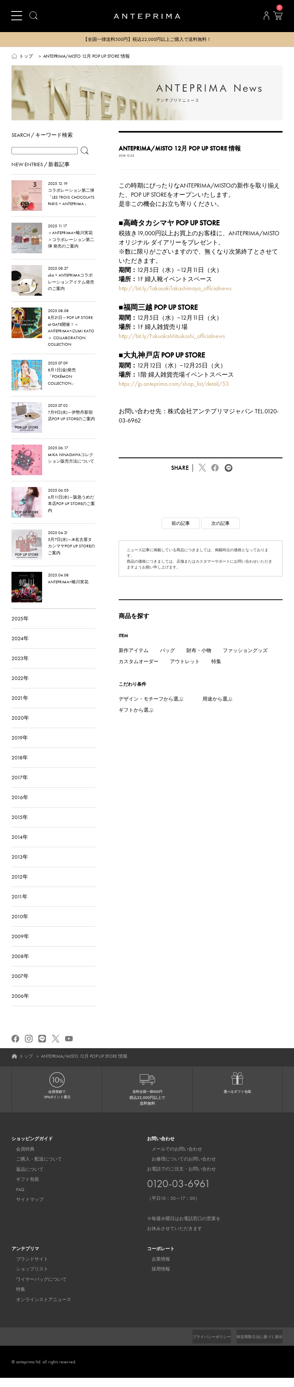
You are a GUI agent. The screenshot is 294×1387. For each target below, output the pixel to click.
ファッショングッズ (245, 659)
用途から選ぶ (217, 708)
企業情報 (156, 1269)
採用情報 (156, 1278)
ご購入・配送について (34, 1168)
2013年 (19, 866)
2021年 (19, 707)
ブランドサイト (27, 1269)
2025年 (20, 627)
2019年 (19, 746)
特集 (216, 671)
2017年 (19, 786)
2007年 (20, 985)
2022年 (20, 687)
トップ (26, 56)
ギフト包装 (22, 1189)
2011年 (19, 905)
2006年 (20, 1005)
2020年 (20, 726)
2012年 (19, 885)
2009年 (20, 945)
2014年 (19, 846)
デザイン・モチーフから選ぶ (151, 708)
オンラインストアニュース (39, 1309)
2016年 (19, 806)
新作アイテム (134, 659)
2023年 (20, 667)
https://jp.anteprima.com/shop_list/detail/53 (174, 393)
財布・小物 (198, 659)
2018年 (19, 766)
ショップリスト (27, 1278)
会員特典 (20, 1158)
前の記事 (181, 532)
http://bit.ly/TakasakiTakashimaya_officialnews (175, 298)
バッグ (167, 659)
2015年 (19, 826)
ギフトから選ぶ (136, 719)
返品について (25, 1178)
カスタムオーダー (138, 671)
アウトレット (185, 671)
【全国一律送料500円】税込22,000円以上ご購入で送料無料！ (147, 40)
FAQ (15, 1199)
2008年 (20, 965)
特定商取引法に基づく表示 (255, 1346)
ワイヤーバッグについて (36, 1288)
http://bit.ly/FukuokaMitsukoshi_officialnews (172, 345)
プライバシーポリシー (199, 1346)
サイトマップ (25, 1209)
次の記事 (220, 532)
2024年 (20, 647)
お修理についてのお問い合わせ (179, 1168)
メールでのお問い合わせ (172, 1158)
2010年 (19, 925)
